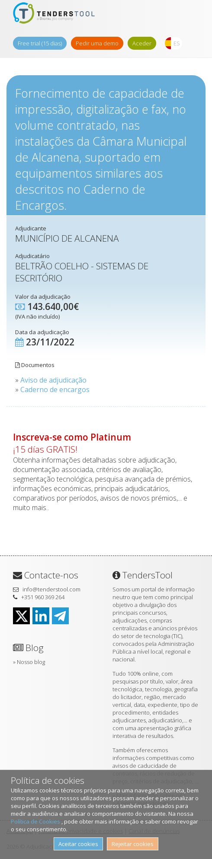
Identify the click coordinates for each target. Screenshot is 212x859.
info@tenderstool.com (51, 589)
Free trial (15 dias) (40, 43)
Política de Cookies (36, 821)
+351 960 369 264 (42, 597)
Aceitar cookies (78, 844)
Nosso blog (31, 662)
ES (176, 43)
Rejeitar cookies (133, 844)
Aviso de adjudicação (53, 380)
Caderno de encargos (55, 389)
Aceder (141, 43)
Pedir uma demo (97, 43)
